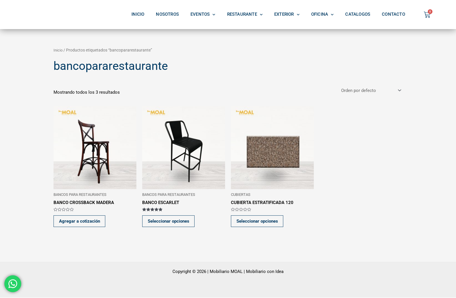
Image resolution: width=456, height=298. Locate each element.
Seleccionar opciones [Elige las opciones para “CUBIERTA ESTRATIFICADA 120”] (258, 221)
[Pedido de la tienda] (370, 90)
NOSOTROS (167, 14)
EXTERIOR (287, 14)
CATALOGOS (357, 14)
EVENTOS (202, 14)
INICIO (137, 14)
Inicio (58, 50)
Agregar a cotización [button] (80, 221)
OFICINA (322, 14)
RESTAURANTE (245, 14)
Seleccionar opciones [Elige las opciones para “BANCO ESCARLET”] (169, 221)
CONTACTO (393, 14)
